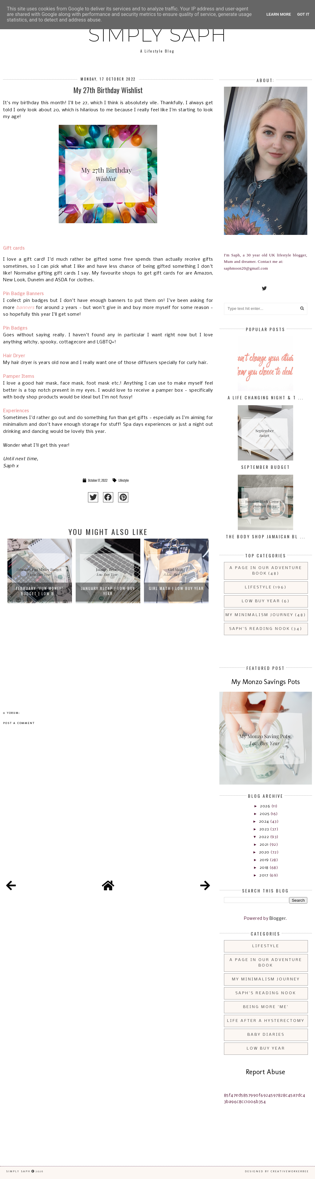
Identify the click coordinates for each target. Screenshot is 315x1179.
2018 (265, 868)
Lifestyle (123, 480)
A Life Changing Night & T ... (266, 397)
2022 (264, 837)
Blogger (277, 918)
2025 (265, 814)
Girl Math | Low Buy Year (176, 588)
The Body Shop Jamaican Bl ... (265, 536)
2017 (264, 875)
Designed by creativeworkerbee (277, 1171)
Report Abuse (265, 1072)
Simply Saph (157, 34)
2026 (265, 806)
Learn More (278, 14)
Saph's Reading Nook (259, 629)
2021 (265, 845)
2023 (264, 829)
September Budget (265, 467)
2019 (265, 860)
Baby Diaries (266, 1035)
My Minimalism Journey (259, 615)
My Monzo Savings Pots (265, 682)
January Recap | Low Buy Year (108, 591)
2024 (264, 822)
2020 (265, 852)
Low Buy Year (261, 601)
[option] (40, 608)
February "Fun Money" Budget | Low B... (39, 591)
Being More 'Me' (266, 1007)
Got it (303, 14)
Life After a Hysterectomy (266, 1021)
